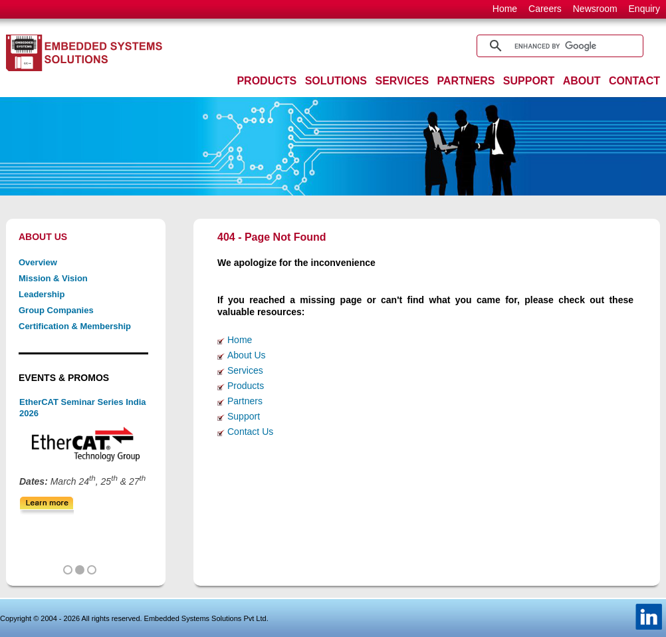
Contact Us (250, 431)
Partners (245, 401)
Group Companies (56, 310)
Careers (545, 8)
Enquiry (644, 8)
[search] (558, 46)
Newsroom (595, 8)
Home (505, 8)
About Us (246, 355)
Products (245, 385)
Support (243, 416)
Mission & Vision (53, 278)
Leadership (41, 294)
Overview (38, 262)
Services (245, 370)
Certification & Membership (75, 326)
